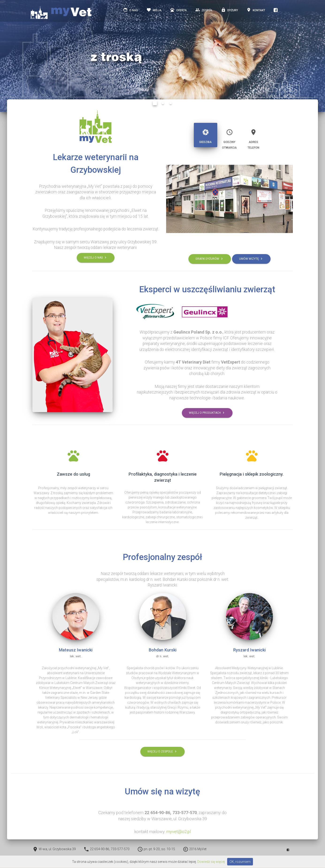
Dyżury (229, 11)
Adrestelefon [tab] (253, 137)
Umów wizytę (251, 259)
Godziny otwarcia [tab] (229, 137)
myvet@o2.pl (178, 831)
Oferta (178, 11)
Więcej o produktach (207, 413)
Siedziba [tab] (205, 134)
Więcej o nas (95, 257)
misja (153, 11)
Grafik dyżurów (209, 259)
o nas (130, 11)
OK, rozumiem (240, 862)
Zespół (204, 11)
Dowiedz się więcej (211, 862)
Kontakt (255, 11)
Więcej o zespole (162, 752)
